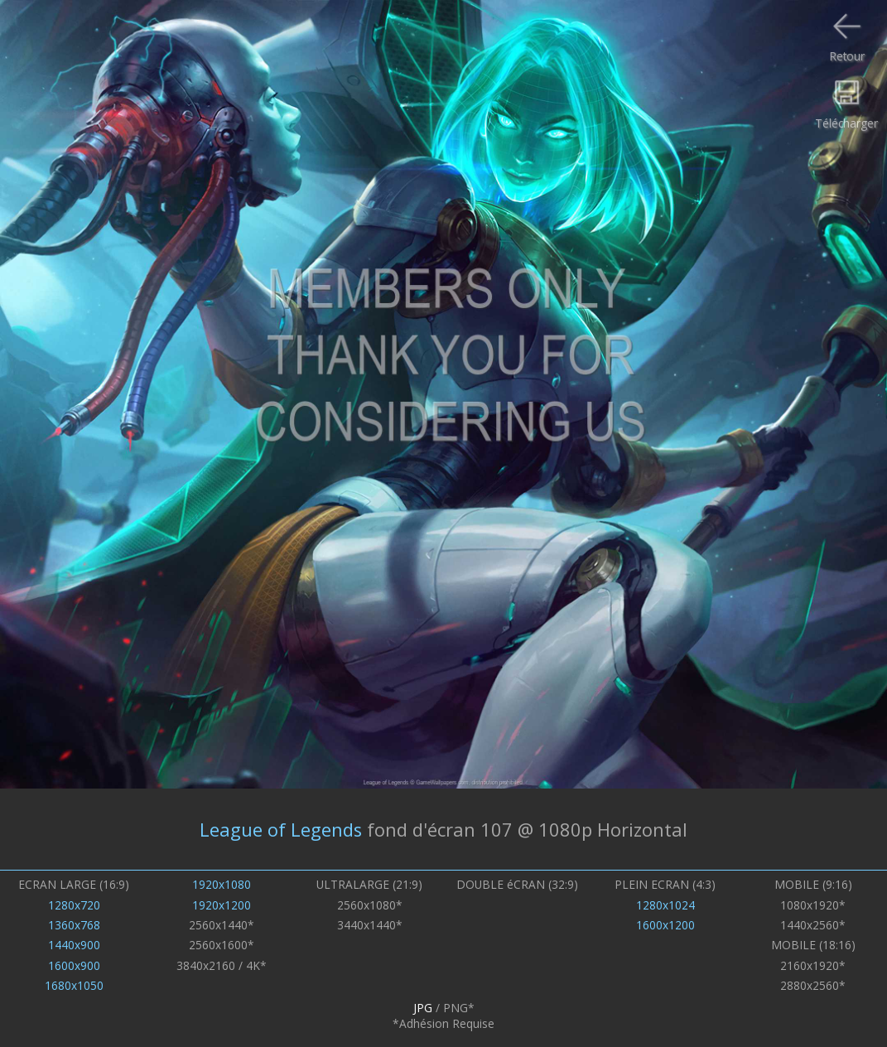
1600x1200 (665, 925)
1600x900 (74, 965)
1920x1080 (221, 884)
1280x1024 (665, 905)
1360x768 (74, 925)
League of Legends (281, 829)
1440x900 (74, 945)
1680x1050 (74, 985)
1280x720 (74, 905)
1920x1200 (221, 905)
